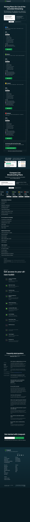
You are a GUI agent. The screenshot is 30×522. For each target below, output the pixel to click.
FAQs (16, 471)
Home (16, 466)
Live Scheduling (11, 314)
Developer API (11, 339)
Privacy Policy (23, 485)
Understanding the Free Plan (18, 372)
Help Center (5, 474)
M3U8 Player (6, 466)
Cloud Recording (11, 290)
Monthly (11, 21)
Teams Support (11, 334)
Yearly (18, 21)
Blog (4, 471)
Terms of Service (18, 485)
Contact (16, 470)
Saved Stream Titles (12, 319)
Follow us (18, 453)
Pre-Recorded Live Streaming (8, 461)
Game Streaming (17, 458)
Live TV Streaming (17, 461)
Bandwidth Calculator (7, 470)
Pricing (16, 467)
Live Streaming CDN (7, 462)
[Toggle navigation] (24, 1)
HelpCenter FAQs (13, 356)
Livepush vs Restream (7, 479)
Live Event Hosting (6, 458)
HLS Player (5, 467)
